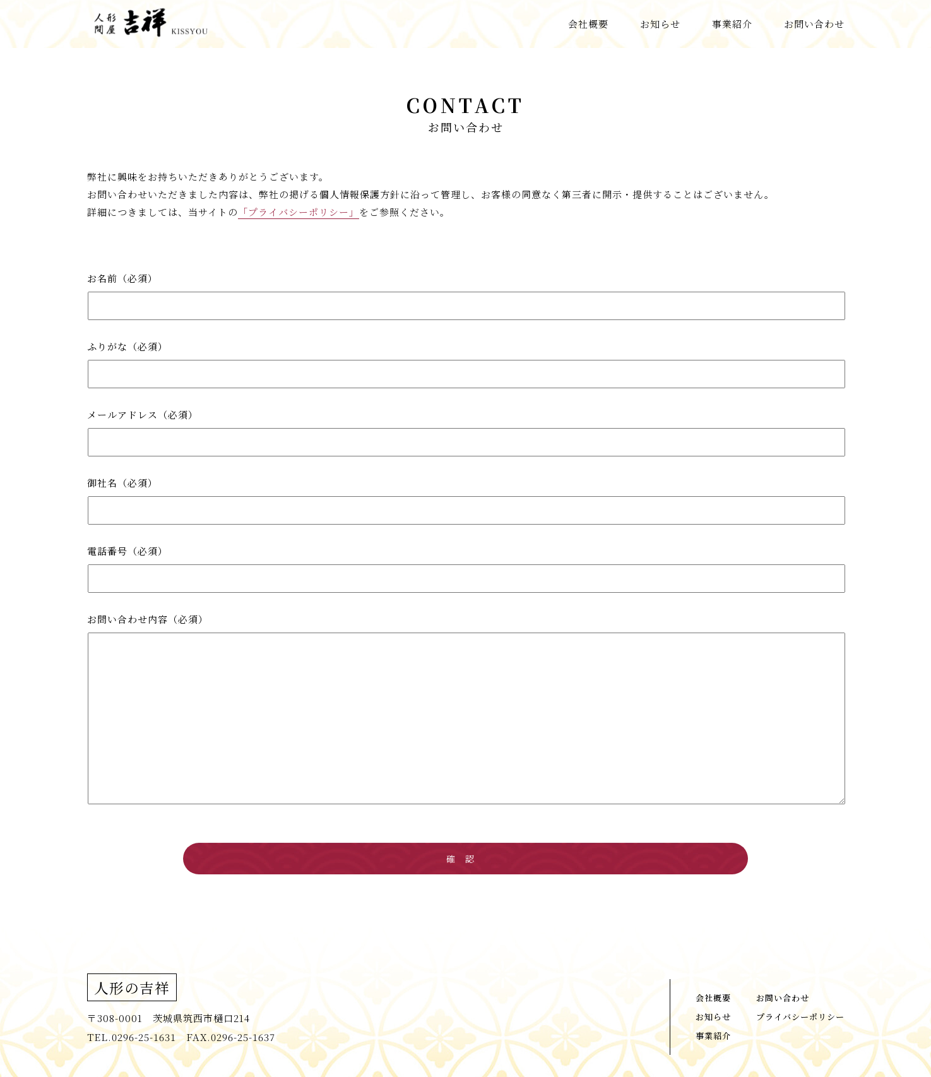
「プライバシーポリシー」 (298, 211)
